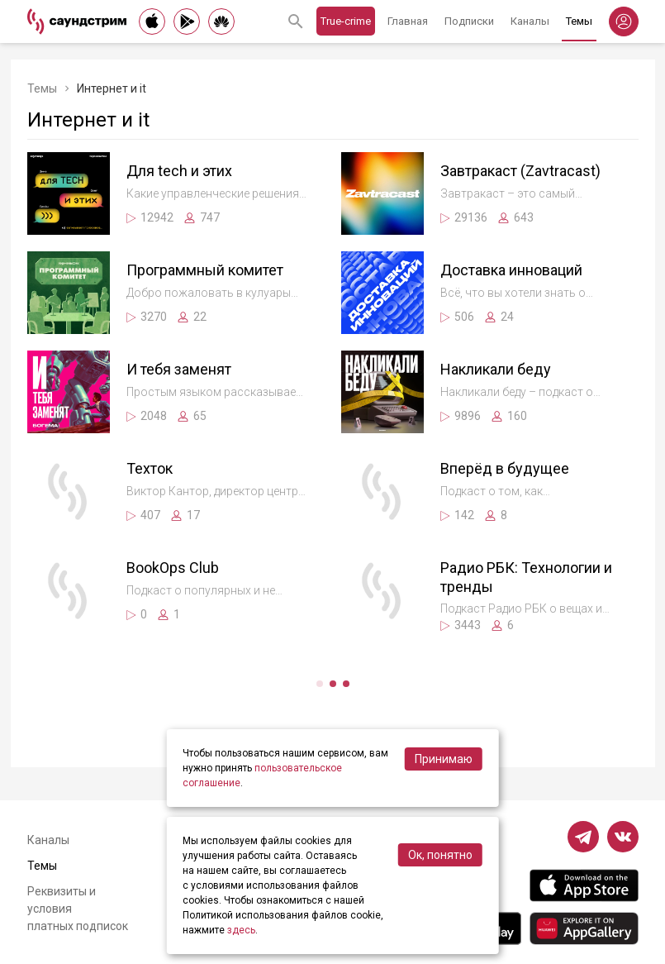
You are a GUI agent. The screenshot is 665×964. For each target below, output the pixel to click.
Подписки (469, 21)
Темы (579, 21)
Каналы (530, 21)
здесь (241, 930)
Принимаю (444, 759)
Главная (407, 21)
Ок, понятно (440, 854)
